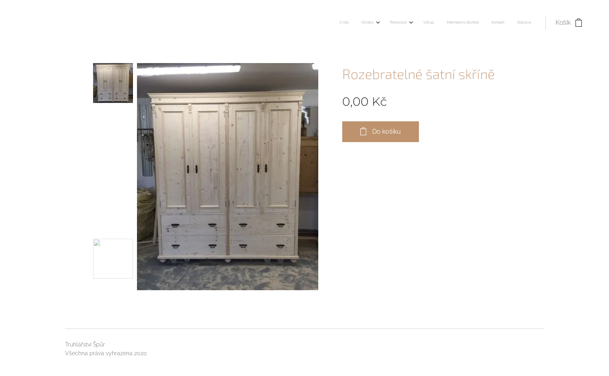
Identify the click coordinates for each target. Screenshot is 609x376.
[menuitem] (448, 23)
